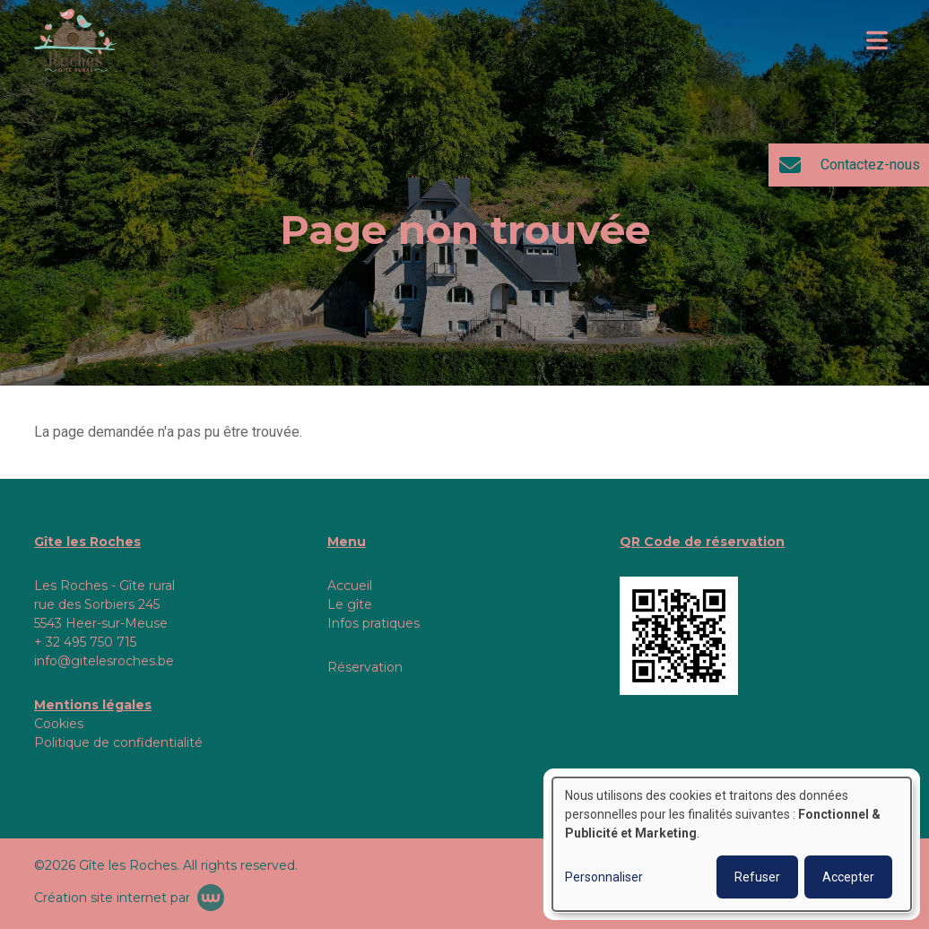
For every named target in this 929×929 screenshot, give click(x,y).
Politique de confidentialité (118, 742)
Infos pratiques (373, 623)
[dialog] (731, 844)
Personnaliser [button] (604, 877)
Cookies (58, 724)
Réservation (365, 667)
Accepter (848, 877)
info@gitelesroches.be (104, 661)
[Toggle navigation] (877, 40)
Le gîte (349, 604)
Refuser (757, 877)
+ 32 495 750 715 (85, 642)
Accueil (349, 585)
